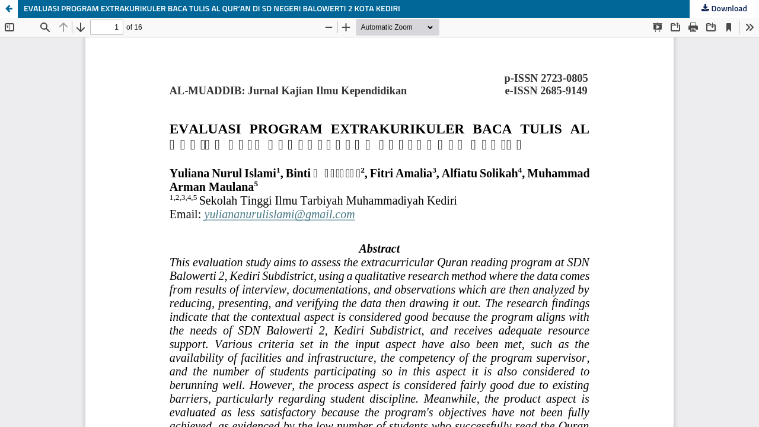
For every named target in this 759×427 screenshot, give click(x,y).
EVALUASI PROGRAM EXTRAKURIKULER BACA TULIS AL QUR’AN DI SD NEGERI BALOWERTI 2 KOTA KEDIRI (212, 9)
